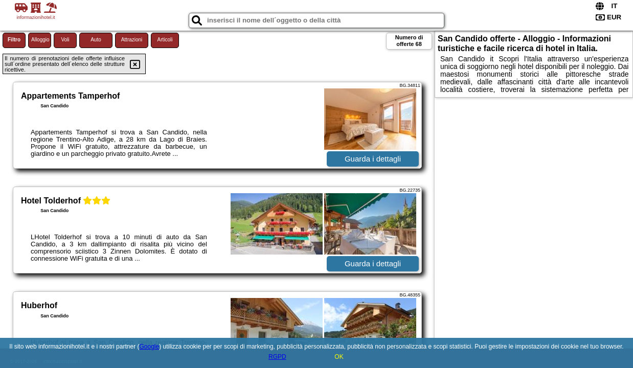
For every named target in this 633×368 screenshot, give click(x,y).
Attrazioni (132, 39)
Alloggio (40, 39)
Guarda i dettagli (373, 158)
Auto (96, 39)
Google (149, 346)
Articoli (164, 39)
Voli (65, 39)
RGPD (277, 356)
